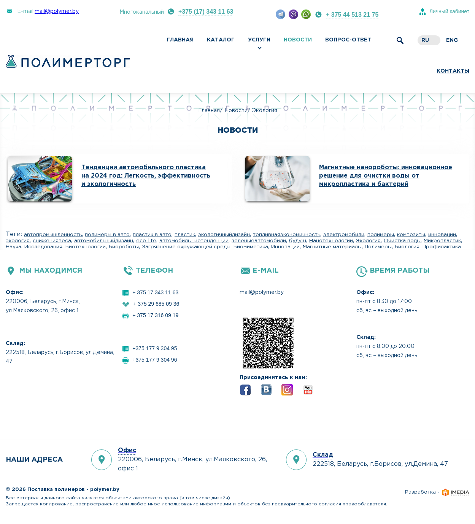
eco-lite (146, 240)
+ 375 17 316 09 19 (155, 315)
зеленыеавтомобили (259, 240)
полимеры (380, 234)
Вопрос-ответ (348, 40)
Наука (13, 247)
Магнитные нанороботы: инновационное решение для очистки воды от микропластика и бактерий (385, 176)
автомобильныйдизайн (103, 240)
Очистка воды (402, 240)
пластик (185, 234)
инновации (442, 234)
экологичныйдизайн (224, 234)
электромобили (343, 234)
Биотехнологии (85, 247)
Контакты (453, 71)
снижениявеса (52, 240)
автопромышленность (53, 234)
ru (425, 40)
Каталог (221, 40)
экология (18, 240)
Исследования (43, 247)
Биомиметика (251, 247)
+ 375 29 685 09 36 (156, 304)
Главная (180, 40)
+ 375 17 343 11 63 (155, 292)
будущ (297, 240)
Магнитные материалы (332, 247)
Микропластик (442, 240)
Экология (368, 240)
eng (452, 40)
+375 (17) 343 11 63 (206, 11)
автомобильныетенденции (194, 240)
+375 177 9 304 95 (154, 348)
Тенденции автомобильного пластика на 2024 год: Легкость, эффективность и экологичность (145, 176)
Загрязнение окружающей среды (186, 247)
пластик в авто (152, 234)
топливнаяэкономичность (286, 234)
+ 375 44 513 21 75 (352, 14)
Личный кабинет (449, 11)
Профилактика (442, 247)
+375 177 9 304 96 (154, 360)
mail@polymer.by (57, 11)
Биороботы (124, 247)
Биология (407, 247)
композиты (411, 234)
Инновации (285, 247)
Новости (298, 40)
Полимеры (378, 247)
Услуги (259, 40)
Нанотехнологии (331, 240)
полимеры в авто (107, 234)
